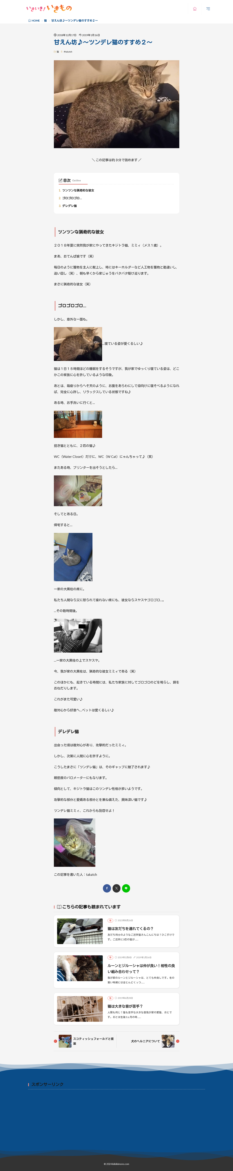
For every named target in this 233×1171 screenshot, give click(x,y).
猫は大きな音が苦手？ (128, 1006)
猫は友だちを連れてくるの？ (134, 928)
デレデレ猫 (68, 206)
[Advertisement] (116, 1115)
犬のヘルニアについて (144, 1041)
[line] (126, 888)
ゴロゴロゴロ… (70, 198)
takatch (68, 51)
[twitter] (116, 888)
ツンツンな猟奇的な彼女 (76, 190)
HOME (36, 20)
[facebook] (107, 888)
